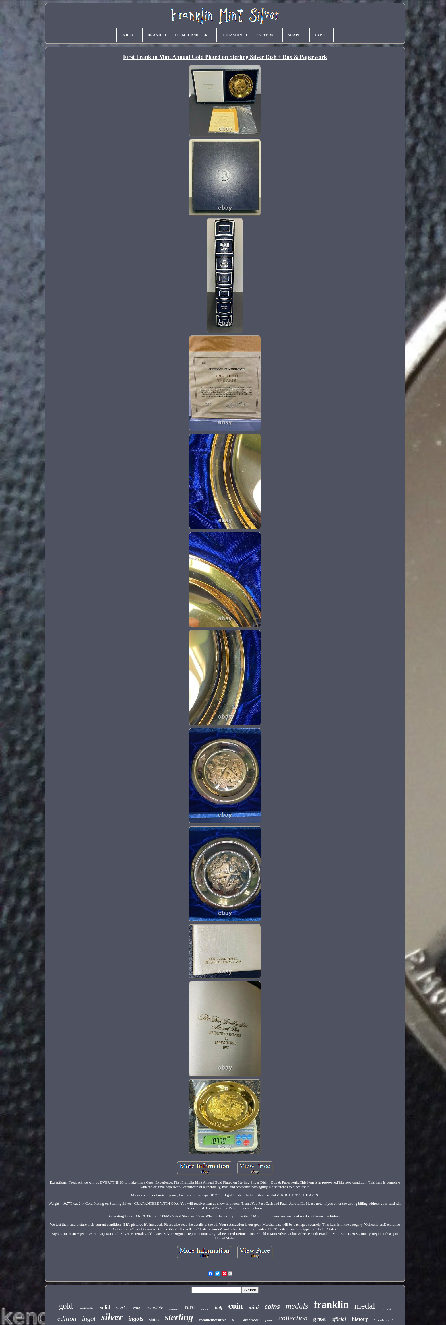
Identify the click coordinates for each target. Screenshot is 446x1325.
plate (269, 1320)
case (136, 1308)
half (219, 1307)
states (154, 1319)
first (234, 1320)
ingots (135, 1318)
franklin (331, 1304)
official (339, 1319)
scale (121, 1307)
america (174, 1308)
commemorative (212, 1320)
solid (105, 1307)
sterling (179, 1317)
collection (293, 1318)
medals (297, 1305)
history (360, 1319)
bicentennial (383, 1320)
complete (154, 1307)
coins (272, 1306)
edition (67, 1318)
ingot (89, 1318)
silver (112, 1317)
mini (254, 1307)
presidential (86, 1308)
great (319, 1319)
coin (235, 1305)
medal (364, 1305)
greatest (386, 1308)
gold (66, 1306)
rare (190, 1306)
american (251, 1320)
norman (205, 1308)
